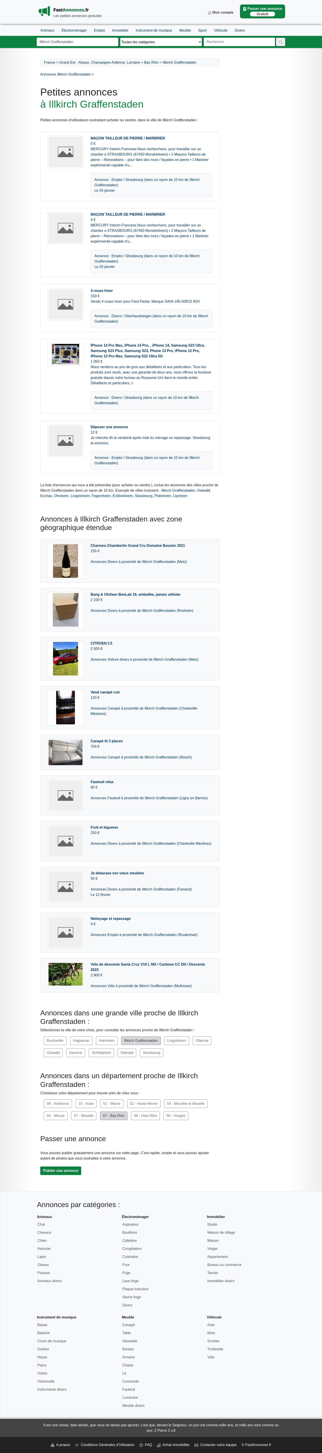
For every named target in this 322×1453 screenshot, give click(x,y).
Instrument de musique (154, 30)
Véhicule (220, 30)
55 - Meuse (56, 1116)
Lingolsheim (80, 496)
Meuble (185, 30)
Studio (212, 1224)
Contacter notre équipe (216, 1445)
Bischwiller (55, 1041)
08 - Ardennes (58, 1103)
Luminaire (130, 1397)
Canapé (128, 1325)
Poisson (43, 1273)
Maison (213, 1240)
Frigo (126, 1273)
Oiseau (43, 1265)
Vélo (210, 1357)
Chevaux (44, 1232)
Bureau (128, 1349)
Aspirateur (130, 1224)
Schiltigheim (101, 1053)
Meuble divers (133, 1405)
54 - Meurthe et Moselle (186, 1103)
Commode (130, 1381)
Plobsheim (162, 496)
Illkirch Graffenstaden (180, 62)
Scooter (213, 1341)
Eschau (46, 496)
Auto (211, 1325)
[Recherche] (239, 42)
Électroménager (74, 30)
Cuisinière (130, 1257)
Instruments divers (52, 1389)
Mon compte (220, 13)
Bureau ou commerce (224, 1265)
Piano (42, 1365)
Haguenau (81, 1041)
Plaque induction (135, 1289)
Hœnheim (106, 1041)
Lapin (41, 1257)
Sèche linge (131, 1297)
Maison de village (221, 1232)
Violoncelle (46, 1381)
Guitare (43, 1349)
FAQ (145, 1445)
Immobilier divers (220, 1281)
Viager (212, 1249)
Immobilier (120, 30)
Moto (211, 1333)
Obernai (202, 1041)
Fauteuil (128, 1389)
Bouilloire (129, 1232)
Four (126, 1265)
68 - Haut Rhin (145, 1116)
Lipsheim (180, 496)
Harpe (42, 1357)
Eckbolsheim (123, 496)
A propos (60, 1445)
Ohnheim (61, 496)
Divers (240, 30)
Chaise (127, 1365)
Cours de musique (51, 1341)
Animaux (47, 30)
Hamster (44, 1249)
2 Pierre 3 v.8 (164, 1430)
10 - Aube (86, 1103)
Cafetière (129, 1240)
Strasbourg (143, 496)
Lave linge (130, 1281)
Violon (42, 1373)
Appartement (217, 1257)
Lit (124, 1373)
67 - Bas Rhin (114, 1116)
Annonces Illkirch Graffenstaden (65, 74)
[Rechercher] (280, 42)
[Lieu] (77, 42)
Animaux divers (49, 1281)
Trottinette (215, 1349)
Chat (41, 1224)
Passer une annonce (262, 11)
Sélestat (127, 1053)
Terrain (212, 1273)
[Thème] (161, 42)
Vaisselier (130, 1341)
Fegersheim (101, 496)
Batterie (43, 1333)
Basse (42, 1325)
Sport (202, 30)
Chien (42, 1240)
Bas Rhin (151, 62)
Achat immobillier (173, 1445)
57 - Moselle (83, 1116)
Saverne (76, 1053)
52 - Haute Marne (144, 1103)
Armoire (128, 1357)
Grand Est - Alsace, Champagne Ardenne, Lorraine (99, 62)
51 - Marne (111, 1103)
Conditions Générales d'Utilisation (104, 1445)
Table (126, 1333)
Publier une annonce (60, 1171)
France (49, 62)
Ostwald (203, 490)
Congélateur (132, 1249)
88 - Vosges (175, 1116)
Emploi (99, 30)
